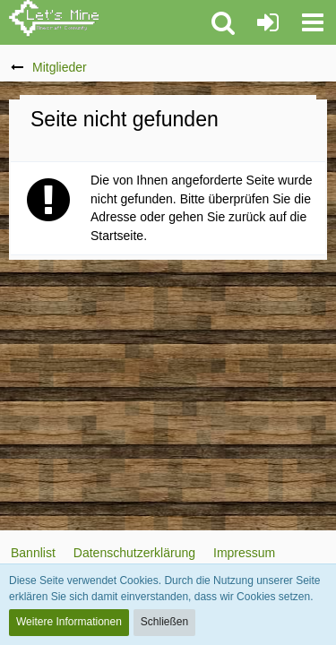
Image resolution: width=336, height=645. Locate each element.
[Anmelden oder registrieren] (268, 22)
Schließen (164, 621)
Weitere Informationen (69, 621)
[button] (313, 22)
